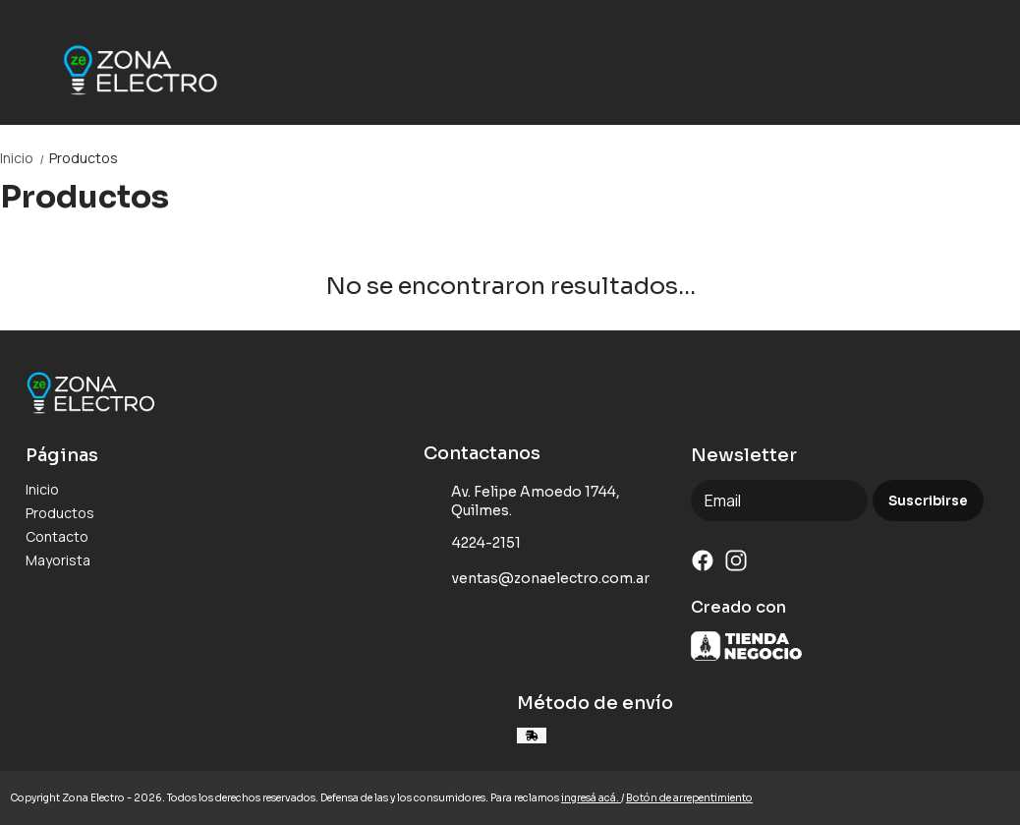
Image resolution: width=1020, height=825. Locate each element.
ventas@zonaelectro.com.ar (537, 579)
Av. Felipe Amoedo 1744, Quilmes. (522, 501)
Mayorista (58, 560)
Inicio (24, 157)
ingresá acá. (591, 798)
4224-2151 (472, 544)
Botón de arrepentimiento (689, 798)
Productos (83, 157)
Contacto (57, 536)
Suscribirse (928, 501)
